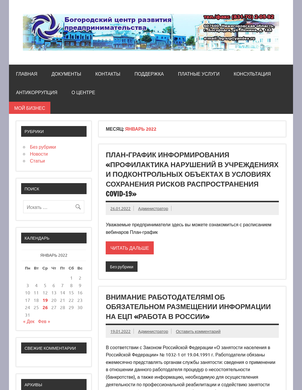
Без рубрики (121, 266)
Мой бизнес (29, 108)
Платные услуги (199, 74)
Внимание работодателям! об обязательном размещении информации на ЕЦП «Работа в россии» (188, 306)
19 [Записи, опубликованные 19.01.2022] (45, 300)
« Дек (28, 321)
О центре (83, 92)
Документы (66, 74)
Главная (26, 74)
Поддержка (149, 74)
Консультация (252, 74)
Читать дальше (129, 248)
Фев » (44, 321)
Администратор (153, 208)
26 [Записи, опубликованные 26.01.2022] (45, 307)
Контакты (107, 74)
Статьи (37, 160)
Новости (39, 153)
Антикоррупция (36, 92)
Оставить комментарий (198, 331)
